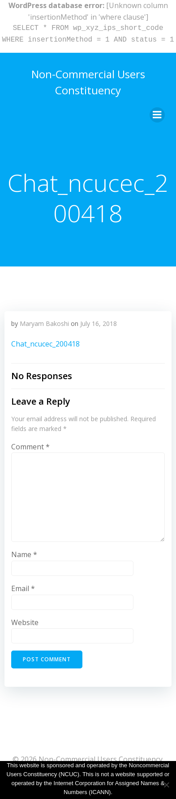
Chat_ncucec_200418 (45, 344)
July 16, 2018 (98, 323)
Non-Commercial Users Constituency (88, 82)
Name (24, 554)
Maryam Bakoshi (44, 323)
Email (23, 588)
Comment (30, 447)
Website (25, 622)
